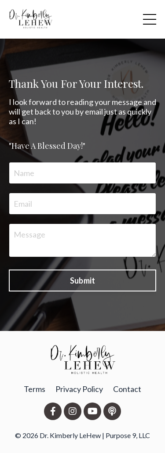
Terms (34, 389)
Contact (127, 389)
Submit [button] (82, 280)
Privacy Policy (79, 389)
